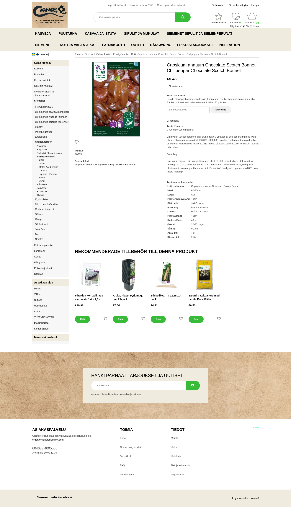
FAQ (122, 465)
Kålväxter (42, 184)
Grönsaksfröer (52, 141)
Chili (41, 160)
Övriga (40, 195)
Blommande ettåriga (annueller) (52, 111)
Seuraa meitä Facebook (52, 497)
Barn (37, 234)
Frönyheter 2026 (44, 106)
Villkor (37, 294)
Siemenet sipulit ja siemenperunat (201, 33)
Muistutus (220, 109)
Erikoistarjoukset (195, 45)
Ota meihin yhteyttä (238, 5)
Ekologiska (52, 136)
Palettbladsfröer (43, 132)
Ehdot (123, 438)
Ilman (256, 26)
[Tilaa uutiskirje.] (193, 385)
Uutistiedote (40, 305)
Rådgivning (160, 45)
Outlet (138, 45)
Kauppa (255, 5)
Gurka (42, 163)
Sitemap (38, 274)
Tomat (42, 177)
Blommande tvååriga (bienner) (51, 116)
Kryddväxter (41, 199)
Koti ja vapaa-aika (78, 45)
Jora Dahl (40, 229)
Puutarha (69, 33)
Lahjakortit (114, 45)
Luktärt (38, 126)
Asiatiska (42, 146)
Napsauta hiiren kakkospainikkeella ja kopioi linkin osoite (105, 164)
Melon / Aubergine (48, 167)
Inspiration (229, 45)
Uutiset (38, 300)
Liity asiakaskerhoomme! (245, 498)
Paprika (43, 170)
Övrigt (42, 181)
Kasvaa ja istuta (102, 33)
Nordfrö (39, 239)
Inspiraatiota (41, 323)
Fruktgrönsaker (53, 156)
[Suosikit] (218, 18)
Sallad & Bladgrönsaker (49, 153)
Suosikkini (125, 456)
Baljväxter (53, 149)
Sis (247, 26)
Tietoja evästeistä (180, 465)
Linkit (37, 311)
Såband (39, 214)
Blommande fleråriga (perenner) (52, 121)
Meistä (37, 288)
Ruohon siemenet (52, 209)
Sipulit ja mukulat (142, 33)
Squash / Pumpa (48, 174)
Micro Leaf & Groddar (46, 204)
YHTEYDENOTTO (44, 317)
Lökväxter (42, 188)
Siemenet (44, 45)
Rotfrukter (42, 191)
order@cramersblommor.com (48, 439)
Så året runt (41, 224)
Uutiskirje (176, 456)
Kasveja (44, 33)
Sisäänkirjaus (218, 5)
